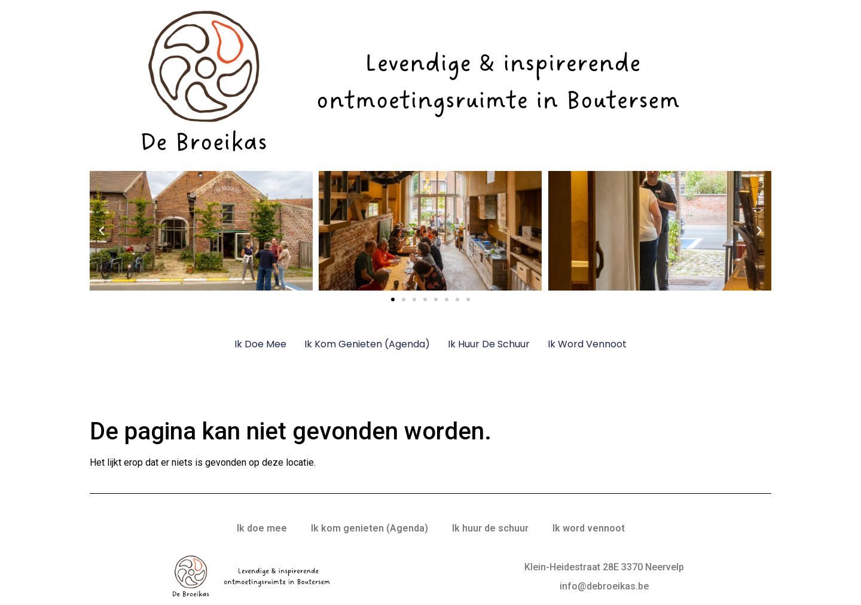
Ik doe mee (260, 344)
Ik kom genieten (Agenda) (367, 344)
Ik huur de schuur (489, 344)
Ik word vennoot (587, 344)
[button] (102, 231)
